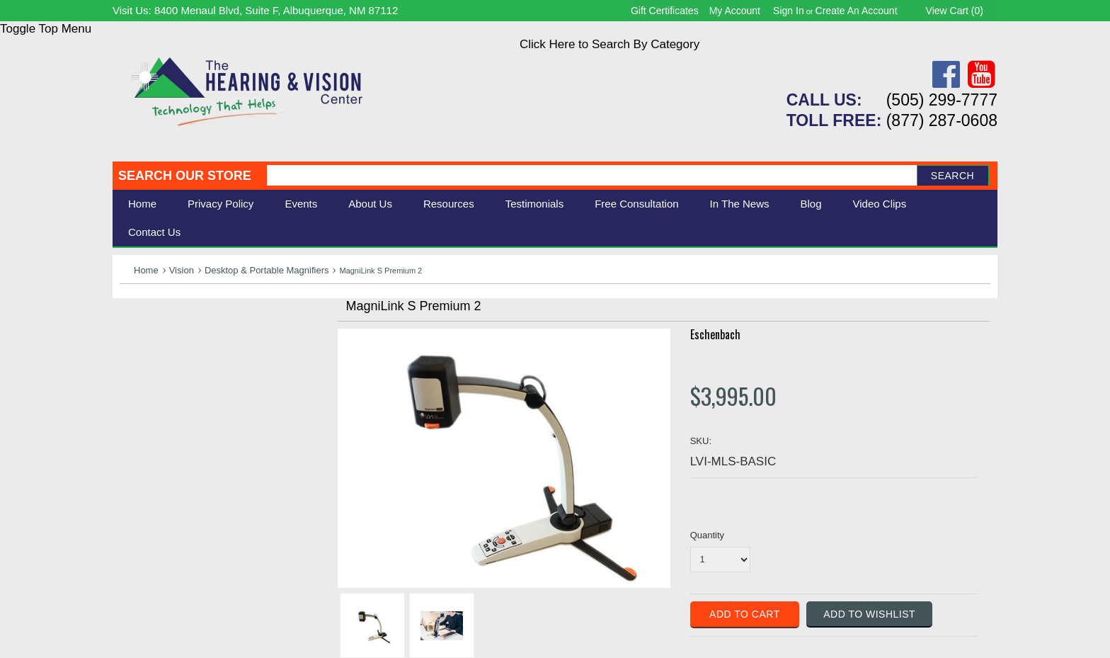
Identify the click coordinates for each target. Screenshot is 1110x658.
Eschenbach (715, 334)
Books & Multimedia (173, 407)
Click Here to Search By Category (609, 44)
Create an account (857, 10)
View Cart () (954, 10)
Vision (181, 270)
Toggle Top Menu (45, 28)
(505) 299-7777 (941, 100)
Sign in (788, 10)
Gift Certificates (665, 10)
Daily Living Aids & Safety (188, 359)
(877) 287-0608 (941, 120)
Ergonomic (148, 391)
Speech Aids (153, 375)
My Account (734, 10)
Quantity (707, 535)
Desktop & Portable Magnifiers (267, 270)
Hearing (141, 328)
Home (142, 204)
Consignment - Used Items (191, 422)
